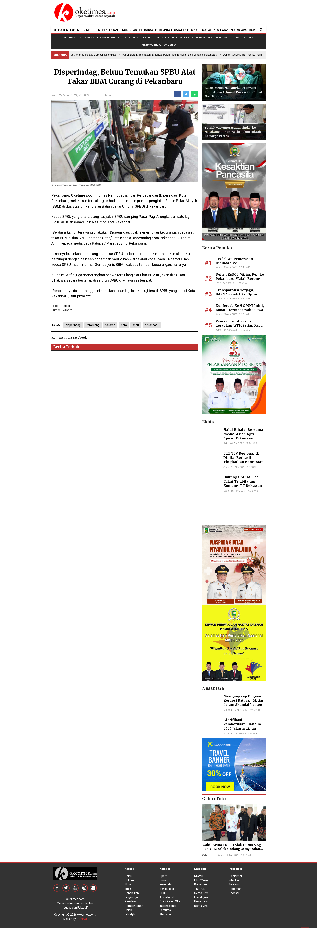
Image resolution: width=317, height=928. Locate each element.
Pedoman (235, 888)
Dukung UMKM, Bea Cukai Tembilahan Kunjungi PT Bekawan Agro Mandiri (242, 483)
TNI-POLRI (200, 888)
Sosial (163, 880)
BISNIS (86, 30)
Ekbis (128, 884)
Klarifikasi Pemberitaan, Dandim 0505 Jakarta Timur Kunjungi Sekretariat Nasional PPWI (242, 728)
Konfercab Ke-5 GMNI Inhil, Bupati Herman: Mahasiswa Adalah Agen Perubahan (240, 310)
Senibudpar (167, 888)
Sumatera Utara (152, 45)
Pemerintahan (103, 95)
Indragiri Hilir (184, 37)
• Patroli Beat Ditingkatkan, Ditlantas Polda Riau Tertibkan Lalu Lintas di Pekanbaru (169, 54)
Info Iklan (234, 880)
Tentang (234, 884)
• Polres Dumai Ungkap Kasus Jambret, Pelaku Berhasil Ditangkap (78, 54)
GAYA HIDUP (181, 30)
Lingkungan (132, 897)
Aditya (82, 919)
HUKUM (75, 30)
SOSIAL (206, 30)
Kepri (252, 37)
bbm (126, 325)
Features (165, 910)
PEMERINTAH (163, 30)
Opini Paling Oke (170, 901)
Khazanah (166, 914)
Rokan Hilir (131, 37)
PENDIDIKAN (110, 30)
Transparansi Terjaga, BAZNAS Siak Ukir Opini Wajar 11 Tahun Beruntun (237, 294)
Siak (80, 37)
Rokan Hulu (147, 37)
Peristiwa (131, 901)
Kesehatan (166, 884)
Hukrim (129, 880)
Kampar (89, 37)
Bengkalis (117, 37)
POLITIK (63, 30)
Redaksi (234, 893)
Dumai (236, 37)
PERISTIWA (146, 30)
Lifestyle (130, 914)
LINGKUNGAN (128, 30)
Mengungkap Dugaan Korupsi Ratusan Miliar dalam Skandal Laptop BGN (243, 702)
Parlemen (200, 884)
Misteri (198, 876)
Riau (244, 37)
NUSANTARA (238, 30)
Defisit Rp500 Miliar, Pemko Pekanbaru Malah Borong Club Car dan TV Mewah (240, 278)
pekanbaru (155, 325)
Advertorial (167, 897)
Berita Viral (201, 905)
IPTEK (96, 30)
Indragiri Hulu (165, 37)
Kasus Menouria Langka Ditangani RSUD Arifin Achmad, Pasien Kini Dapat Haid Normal (233, 92)
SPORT (195, 30)
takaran (111, 325)
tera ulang (93, 325)
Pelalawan (102, 37)
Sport (163, 876)
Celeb (128, 910)
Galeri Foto (207, 855)
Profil (163, 893)
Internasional (168, 905)
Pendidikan (132, 893)
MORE (252, 30)
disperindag (73, 325)
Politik (128, 876)
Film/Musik (201, 880)
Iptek (128, 888)
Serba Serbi (201, 893)
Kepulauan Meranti (219, 37)
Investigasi (201, 897)
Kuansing (200, 37)
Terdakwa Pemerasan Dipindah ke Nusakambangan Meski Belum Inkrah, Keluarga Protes (233, 132)
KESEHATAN (220, 30)
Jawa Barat (169, 45)
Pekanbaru (70, 37)
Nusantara (201, 901)
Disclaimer (235, 876)
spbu (138, 325)
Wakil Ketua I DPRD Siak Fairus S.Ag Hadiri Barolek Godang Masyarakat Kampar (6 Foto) (231, 849)
